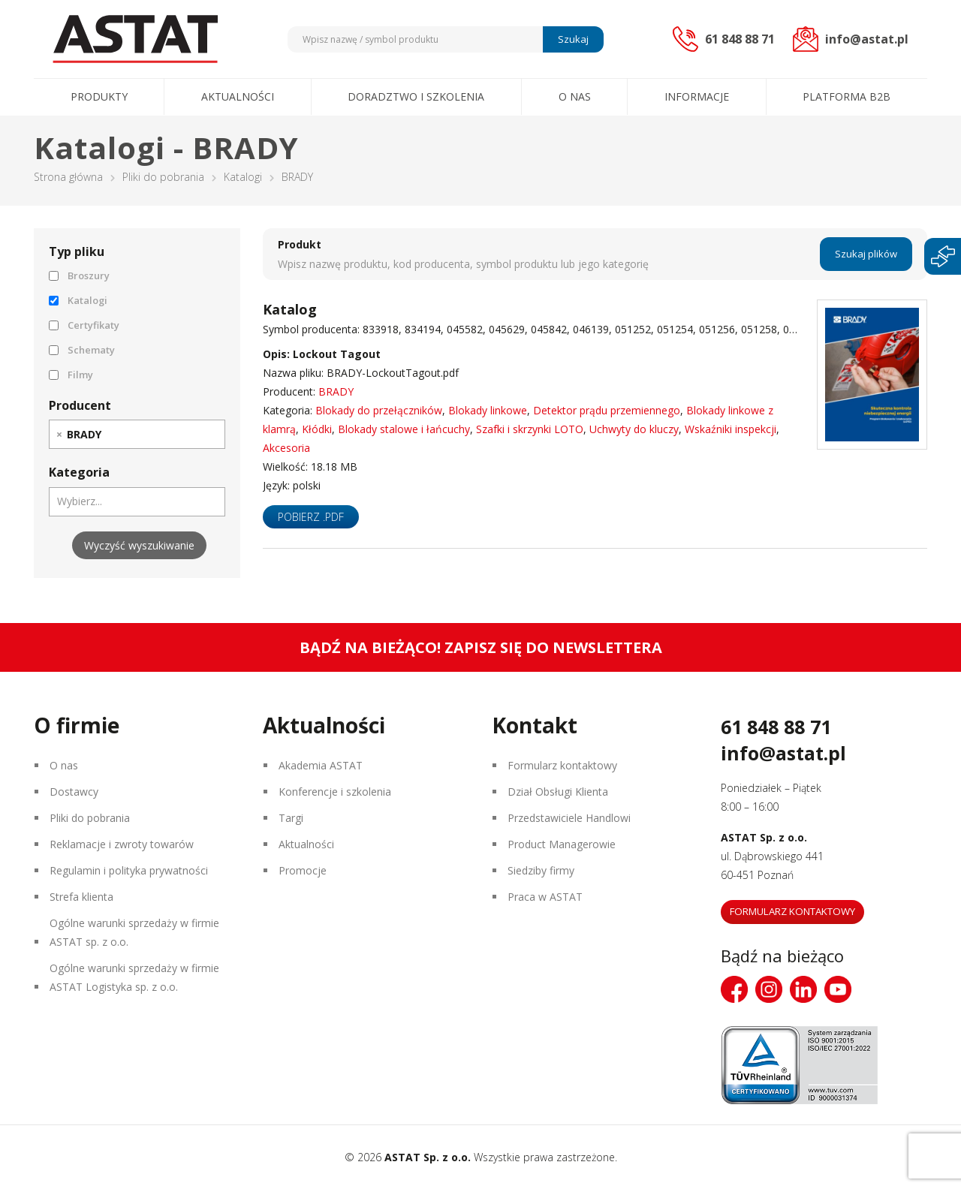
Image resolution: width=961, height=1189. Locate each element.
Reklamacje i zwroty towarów (122, 844)
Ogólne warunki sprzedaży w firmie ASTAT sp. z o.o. (134, 932)
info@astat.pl (783, 753)
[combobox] (137, 434)
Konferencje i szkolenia (335, 791)
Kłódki (317, 429)
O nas (575, 96)
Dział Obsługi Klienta (558, 791)
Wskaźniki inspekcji (730, 429)
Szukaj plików (866, 253)
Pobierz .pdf (311, 517)
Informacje (696, 96)
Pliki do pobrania (163, 177)
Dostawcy (74, 791)
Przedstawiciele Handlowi (569, 818)
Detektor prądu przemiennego (606, 410)
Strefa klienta (81, 896)
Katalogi (243, 177)
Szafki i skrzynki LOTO (529, 429)
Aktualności (237, 96)
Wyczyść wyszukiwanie (139, 545)
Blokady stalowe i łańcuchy (404, 429)
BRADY (336, 391)
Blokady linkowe (487, 410)
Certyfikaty (84, 325)
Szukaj (573, 39)
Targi (291, 818)
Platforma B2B (846, 96)
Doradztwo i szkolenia (416, 96)
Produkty (99, 96)
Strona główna (68, 177)
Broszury (79, 275)
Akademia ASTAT (321, 765)
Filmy (71, 374)
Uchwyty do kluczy (634, 429)
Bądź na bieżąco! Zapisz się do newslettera (481, 647)
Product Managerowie (562, 844)
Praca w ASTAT (545, 896)
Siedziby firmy (541, 870)
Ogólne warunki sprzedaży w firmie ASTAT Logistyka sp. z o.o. (134, 977)
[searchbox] (113, 434)
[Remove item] (59, 434)
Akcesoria (286, 448)
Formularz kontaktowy (562, 765)
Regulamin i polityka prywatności (129, 870)
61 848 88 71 (776, 726)
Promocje (303, 870)
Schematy (82, 350)
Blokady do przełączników (378, 410)
